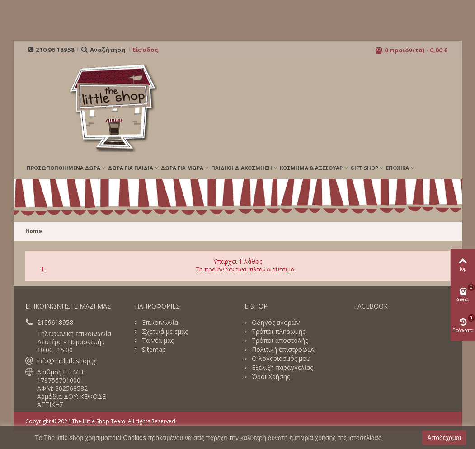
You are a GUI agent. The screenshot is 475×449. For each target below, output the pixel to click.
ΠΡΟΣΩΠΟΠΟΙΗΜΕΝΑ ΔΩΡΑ (63, 167)
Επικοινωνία (159, 322)
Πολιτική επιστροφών (283, 350)
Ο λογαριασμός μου (280, 359)
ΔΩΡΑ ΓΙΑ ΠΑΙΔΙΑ (130, 167)
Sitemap (153, 350)
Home (33, 231)
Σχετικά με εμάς (164, 331)
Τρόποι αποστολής (279, 341)
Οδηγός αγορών (275, 322)
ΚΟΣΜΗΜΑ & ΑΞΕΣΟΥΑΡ (311, 167)
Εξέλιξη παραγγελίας (281, 368)
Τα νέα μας (157, 341)
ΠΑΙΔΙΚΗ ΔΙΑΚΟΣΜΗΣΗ (241, 167)
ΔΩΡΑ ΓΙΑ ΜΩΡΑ (182, 167)
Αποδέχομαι (444, 437)
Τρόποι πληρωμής (277, 331)
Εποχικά (397, 167)
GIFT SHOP (364, 167)
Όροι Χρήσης (270, 377)
